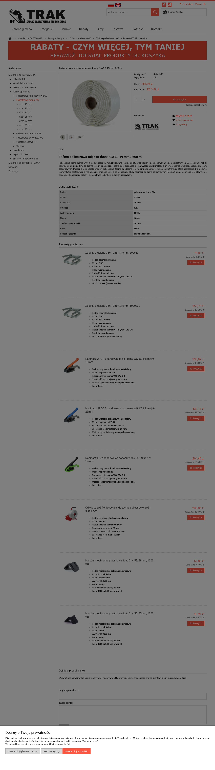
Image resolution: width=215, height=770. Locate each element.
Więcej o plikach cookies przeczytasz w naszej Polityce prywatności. (37, 744)
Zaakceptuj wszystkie (76, 751)
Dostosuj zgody (51, 751)
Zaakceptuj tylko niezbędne (23, 751)
